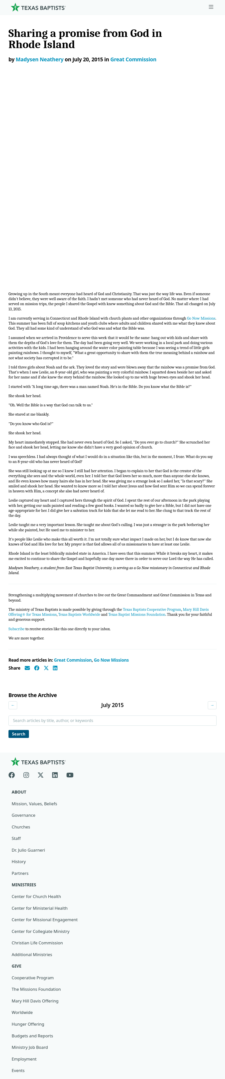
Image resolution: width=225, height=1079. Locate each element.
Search (19, 548)
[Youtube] (70, 589)
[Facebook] (13, 589)
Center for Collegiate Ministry (41, 747)
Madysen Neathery (40, 59)
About (19, 607)
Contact (16, 1043)
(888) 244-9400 (23, 1055)
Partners (20, 689)
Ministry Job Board (30, 864)
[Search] (208, 975)
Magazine (21, 910)
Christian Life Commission (38, 759)
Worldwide (22, 829)
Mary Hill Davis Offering (35, 817)
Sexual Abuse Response (35, 934)
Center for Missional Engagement (45, 735)
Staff (16, 654)
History (19, 677)
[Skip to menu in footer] (211, 7)
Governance (24, 630)
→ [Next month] (212, 520)
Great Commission (133, 59)
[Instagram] (26, 589)
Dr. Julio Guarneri (28, 665)
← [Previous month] (13, 520)
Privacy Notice (22, 1032)
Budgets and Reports (33, 852)
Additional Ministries (32, 770)
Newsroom (19, 1020)
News (17, 898)
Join (15, 945)
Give (17, 782)
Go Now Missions (111, 475)
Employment (24, 875)
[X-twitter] (40, 589)
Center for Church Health (37, 712)
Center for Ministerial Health (40, 724)
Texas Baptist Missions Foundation (154, 428)
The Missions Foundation (36, 805)
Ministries (24, 701)
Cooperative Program (33, 794)
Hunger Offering (28, 840)
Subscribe (16, 443)
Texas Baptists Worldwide (93, 428)
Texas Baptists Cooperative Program (159, 423)
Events (18, 887)
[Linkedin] (55, 589)
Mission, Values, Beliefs (35, 619)
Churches (21, 642)
